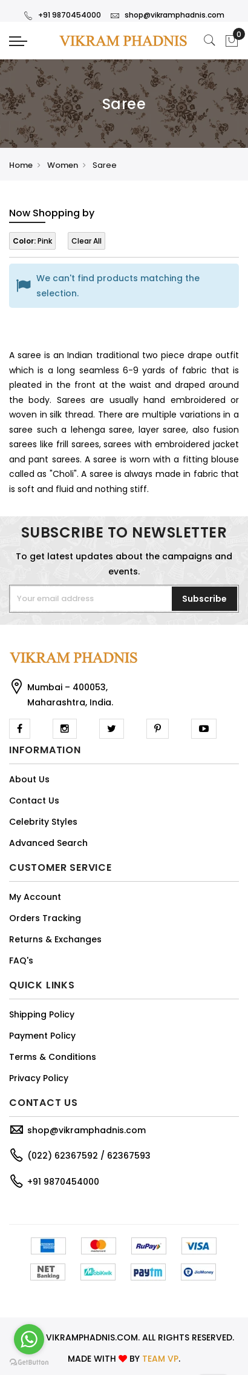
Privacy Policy (38, 1078)
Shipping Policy (41, 1014)
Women (62, 165)
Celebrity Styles (43, 822)
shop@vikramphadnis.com (167, 15)
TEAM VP (160, 1359)
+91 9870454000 (62, 15)
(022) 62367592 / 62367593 (89, 1156)
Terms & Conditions (52, 1057)
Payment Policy (42, 1036)
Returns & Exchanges (55, 939)
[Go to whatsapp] (29, 1339)
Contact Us (34, 800)
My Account (35, 897)
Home (21, 165)
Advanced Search (48, 843)
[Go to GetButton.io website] (29, 1363)
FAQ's (21, 960)
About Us (29, 779)
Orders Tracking (45, 918)
